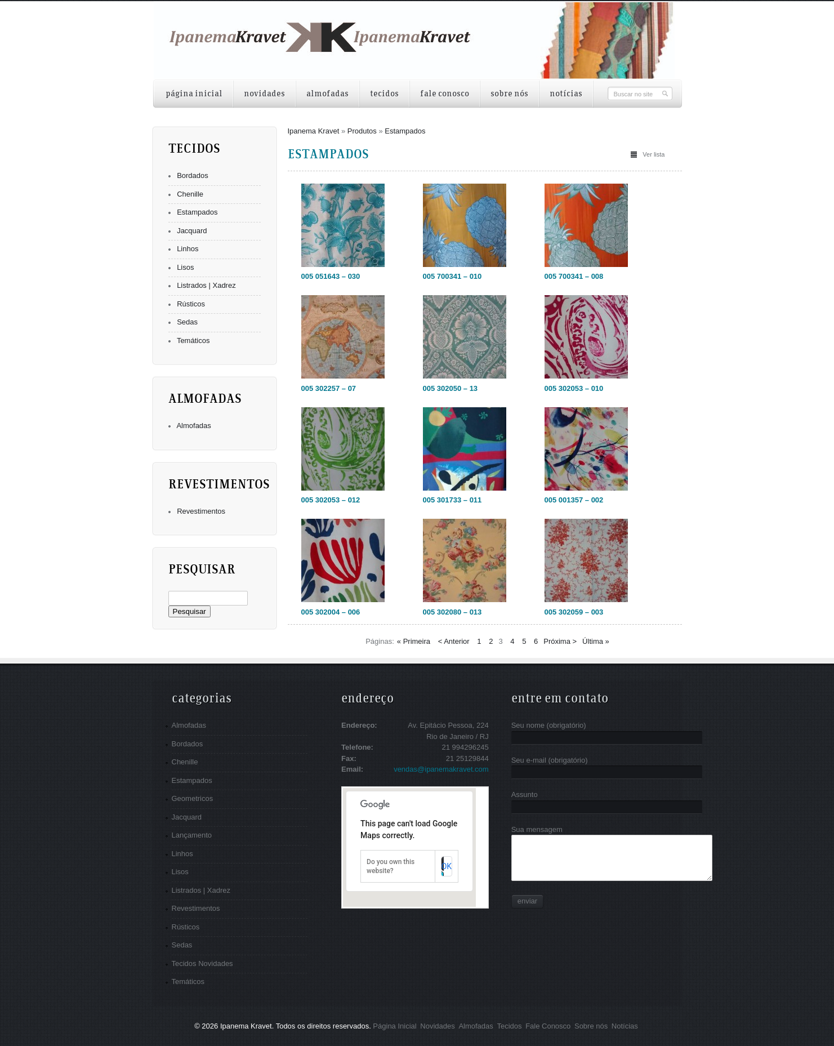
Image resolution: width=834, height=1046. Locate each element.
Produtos (362, 131)
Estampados (197, 212)
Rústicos (191, 304)
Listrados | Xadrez (206, 285)
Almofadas (193, 425)
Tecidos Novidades (202, 963)
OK (446, 866)
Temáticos (193, 340)
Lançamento (192, 835)
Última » (595, 641)
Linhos (187, 248)
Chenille (190, 194)
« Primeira (413, 641)
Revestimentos (201, 511)
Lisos (185, 267)
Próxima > (560, 641)
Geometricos (192, 798)
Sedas (187, 322)
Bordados (192, 175)
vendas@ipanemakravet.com (441, 769)
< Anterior (454, 641)
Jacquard (192, 230)
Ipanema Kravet (314, 131)
